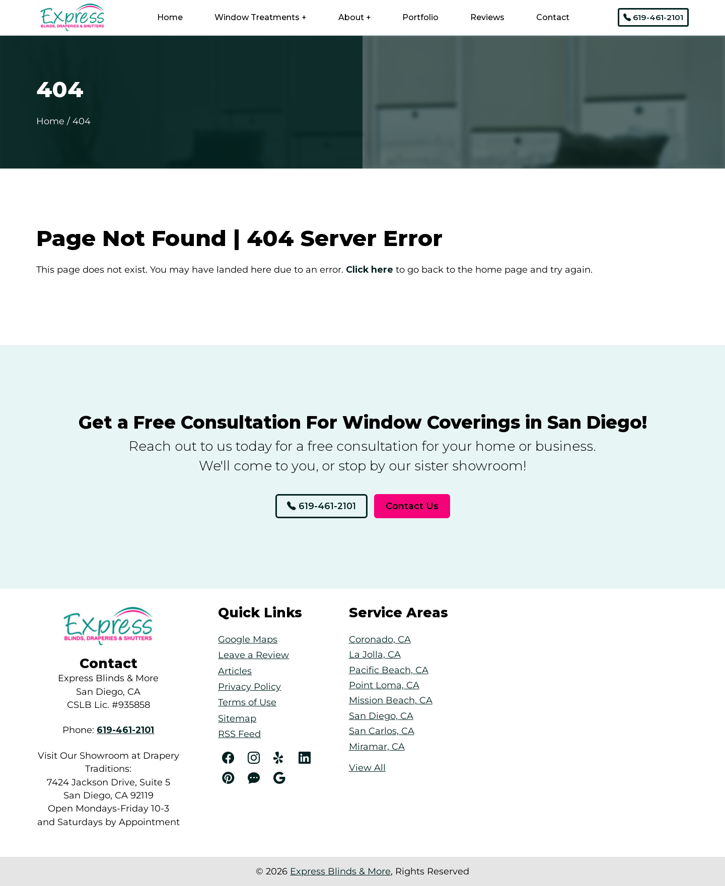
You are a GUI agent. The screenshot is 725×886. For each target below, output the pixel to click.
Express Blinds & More (340, 871)
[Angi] (255, 778)
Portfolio (420, 17)
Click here (369, 269)
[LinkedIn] (306, 758)
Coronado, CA (380, 639)
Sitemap (237, 718)
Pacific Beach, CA (388, 670)
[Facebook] (230, 758)
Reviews (487, 17)
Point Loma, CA (384, 685)
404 (81, 121)
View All (367, 767)
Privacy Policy (249, 686)
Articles (235, 671)
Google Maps (247, 639)
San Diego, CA (381, 715)
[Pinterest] (230, 778)
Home (170, 17)
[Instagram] (255, 758)
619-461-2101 (653, 17)
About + (354, 17)
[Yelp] (281, 758)
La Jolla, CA (375, 654)
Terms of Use (247, 702)
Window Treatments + (260, 17)
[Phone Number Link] (125, 729)
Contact (552, 17)
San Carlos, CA (381, 731)
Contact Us (412, 506)
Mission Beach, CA (390, 700)
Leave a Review (253, 655)
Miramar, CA (377, 746)
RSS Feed (239, 734)
